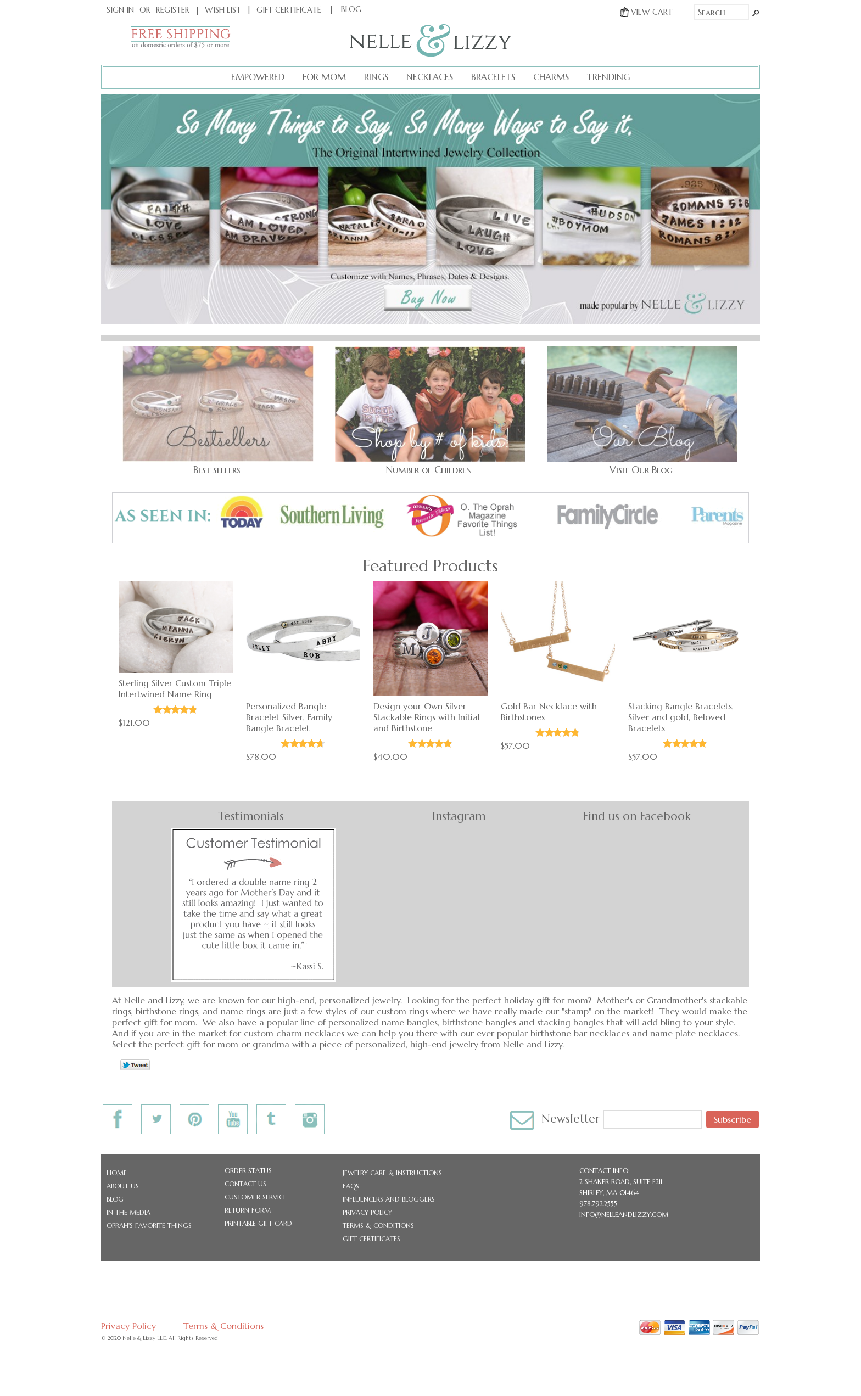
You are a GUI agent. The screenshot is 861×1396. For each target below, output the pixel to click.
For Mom (324, 76)
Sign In (120, 10)
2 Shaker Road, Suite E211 (620, 1182)
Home (117, 1173)
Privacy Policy (367, 1212)
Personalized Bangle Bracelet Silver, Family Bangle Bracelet (289, 716)
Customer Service (256, 1197)
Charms (551, 76)
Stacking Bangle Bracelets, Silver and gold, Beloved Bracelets (681, 716)
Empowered (257, 76)
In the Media (128, 1212)
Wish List (223, 10)
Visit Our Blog (641, 470)
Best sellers (217, 470)
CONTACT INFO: (604, 1171)
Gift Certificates (371, 1239)
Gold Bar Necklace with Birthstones (549, 711)
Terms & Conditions (378, 1225)
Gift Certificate (288, 10)
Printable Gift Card (258, 1223)
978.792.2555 (598, 1203)
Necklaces (429, 76)
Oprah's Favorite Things (149, 1225)
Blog (115, 1199)
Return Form (248, 1210)
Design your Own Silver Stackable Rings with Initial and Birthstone (426, 716)
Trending (608, 76)
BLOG (351, 9)
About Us (123, 1186)
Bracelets (493, 76)
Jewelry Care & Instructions (392, 1173)
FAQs (351, 1186)
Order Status (248, 1171)
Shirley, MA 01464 (609, 1192)
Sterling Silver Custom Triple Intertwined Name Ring (175, 688)
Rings (376, 76)
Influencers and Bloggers (389, 1199)
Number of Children (428, 470)
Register (172, 10)
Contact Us (245, 1184)
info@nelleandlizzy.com (623, 1214)
